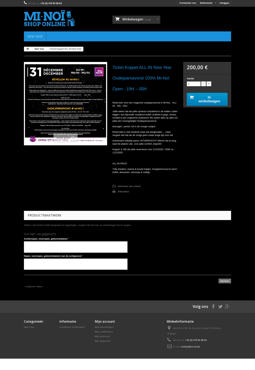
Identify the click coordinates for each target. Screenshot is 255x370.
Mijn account (105, 321)
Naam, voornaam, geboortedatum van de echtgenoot (53, 255)
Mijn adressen (102, 336)
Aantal (190, 78)
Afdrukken (123, 191)
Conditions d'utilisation (72, 327)
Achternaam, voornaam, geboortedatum (46, 238)
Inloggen (224, 3)
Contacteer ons (187, 3)
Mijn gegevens (103, 341)
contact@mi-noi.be (190, 346)
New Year (34, 36)
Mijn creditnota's (104, 331)
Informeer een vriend (129, 186)
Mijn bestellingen (104, 327)
